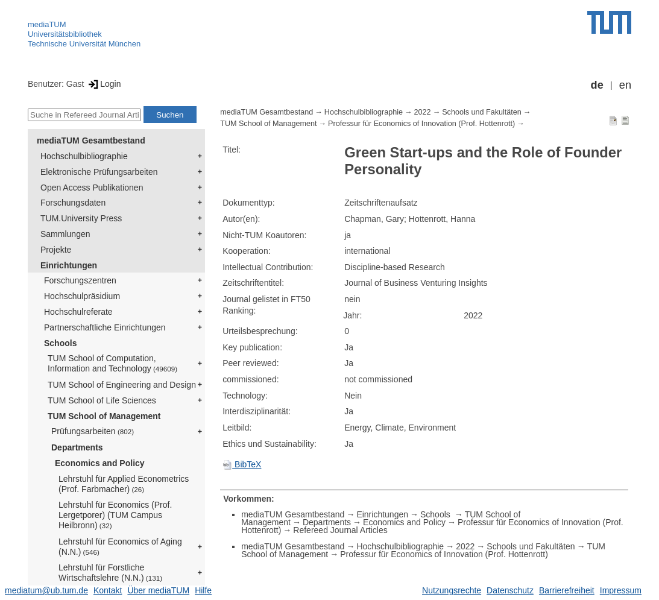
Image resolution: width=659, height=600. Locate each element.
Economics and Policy (100, 463)
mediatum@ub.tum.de (46, 590)
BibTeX (241, 464)
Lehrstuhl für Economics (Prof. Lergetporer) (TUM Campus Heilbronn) (115, 515)
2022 (422, 112)
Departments (77, 447)
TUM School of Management (104, 416)
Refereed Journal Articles (340, 530)
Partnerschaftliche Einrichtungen (105, 327)
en (625, 85)
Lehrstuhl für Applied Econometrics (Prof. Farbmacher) (123, 484)
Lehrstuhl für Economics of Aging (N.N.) (120, 547)
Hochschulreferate (78, 312)
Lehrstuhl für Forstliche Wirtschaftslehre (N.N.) (110, 573)
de (597, 85)
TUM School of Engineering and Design (122, 385)
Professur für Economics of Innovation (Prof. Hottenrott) (421, 123)
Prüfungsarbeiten (92, 431)
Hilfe (203, 590)
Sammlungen (65, 234)
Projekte (55, 249)
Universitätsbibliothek (65, 34)
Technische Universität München (84, 43)
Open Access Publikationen (91, 187)
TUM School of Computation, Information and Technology (112, 363)
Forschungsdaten (73, 202)
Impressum (621, 590)
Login (103, 84)
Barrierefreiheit (566, 590)
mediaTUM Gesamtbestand (91, 140)
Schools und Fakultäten (482, 112)
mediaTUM (47, 24)
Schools (60, 343)
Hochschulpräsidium (82, 296)
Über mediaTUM (158, 590)
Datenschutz (510, 590)
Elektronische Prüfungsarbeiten (99, 172)
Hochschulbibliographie (84, 156)
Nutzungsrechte (451, 590)
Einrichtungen (68, 265)
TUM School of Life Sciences (102, 400)
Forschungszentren (80, 280)
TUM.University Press (81, 218)
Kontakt (107, 590)
